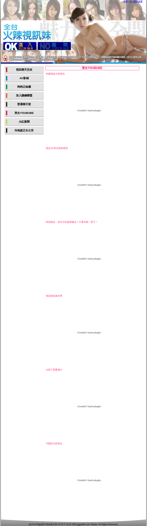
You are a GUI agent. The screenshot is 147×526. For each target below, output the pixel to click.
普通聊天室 (24, 104)
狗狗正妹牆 (24, 86)
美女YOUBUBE (24, 112)
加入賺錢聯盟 (24, 95)
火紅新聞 (24, 121)
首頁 (125, 1)
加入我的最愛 (136, 1)
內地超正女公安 (24, 130)
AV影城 (24, 78)
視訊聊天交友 (24, 69)
